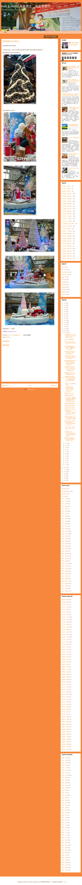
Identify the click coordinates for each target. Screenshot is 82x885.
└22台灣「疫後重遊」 (67, 236)
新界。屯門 (64, 812)
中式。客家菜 (65, 501)
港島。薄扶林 (65, 847)
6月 (66, 454)
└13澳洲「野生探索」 (67, 206)
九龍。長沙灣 (65, 802)
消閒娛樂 (8, 337)
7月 (66, 451)
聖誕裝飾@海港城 (69, 395)
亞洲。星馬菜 (65, 536)
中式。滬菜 (64, 516)
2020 (65, 316)
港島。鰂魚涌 (65, 867)
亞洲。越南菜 (65, 543)
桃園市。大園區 (66, 719)
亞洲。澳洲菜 (65, 541)
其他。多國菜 (65, 548)
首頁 (5, 32)
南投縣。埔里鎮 (66, 602)
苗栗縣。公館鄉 (66, 739)
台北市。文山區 (66, 639)
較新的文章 (5, 385)
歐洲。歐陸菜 (65, 566)
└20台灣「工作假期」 (67, 231)
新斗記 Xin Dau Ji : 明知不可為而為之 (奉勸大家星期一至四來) (70, 417)
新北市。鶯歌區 (66, 709)
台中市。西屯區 (66, 614)
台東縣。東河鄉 (66, 657)
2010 (65, 471)
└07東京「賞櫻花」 (67, 188)
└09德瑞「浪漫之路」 (67, 193)
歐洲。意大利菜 (66, 563)
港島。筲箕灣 (65, 845)
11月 (66, 443)
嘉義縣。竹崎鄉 (66, 667)
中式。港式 (64, 511)
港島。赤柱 (64, 855)
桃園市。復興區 (66, 721)
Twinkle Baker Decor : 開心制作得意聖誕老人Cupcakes (70, 357)
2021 (65, 313)
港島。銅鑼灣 (65, 862)
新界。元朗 (64, 805)
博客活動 (64, 279)
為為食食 (64, 289)
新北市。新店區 (66, 689)
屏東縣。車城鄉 (66, 681)
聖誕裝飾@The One (69, 393)
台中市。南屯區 (66, 607)
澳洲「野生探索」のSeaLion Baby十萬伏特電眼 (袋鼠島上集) (74, 81)
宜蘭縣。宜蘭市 (66, 674)
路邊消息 (64, 294)
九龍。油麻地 (65, 782)
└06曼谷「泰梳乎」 (67, 186)
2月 (66, 462)
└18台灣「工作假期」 (67, 221)
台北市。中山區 (66, 617)
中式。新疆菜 (65, 506)
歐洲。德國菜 (65, 561)
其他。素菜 (64, 551)
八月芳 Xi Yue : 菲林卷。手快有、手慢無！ (70, 428)
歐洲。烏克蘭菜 (66, 573)
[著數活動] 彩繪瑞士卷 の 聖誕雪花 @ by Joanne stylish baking (70, 94)
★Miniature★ (65, 274)
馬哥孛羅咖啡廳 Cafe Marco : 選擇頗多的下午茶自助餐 (70, 348)
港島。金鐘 (64, 860)
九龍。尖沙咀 (65, 775)
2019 (65, 318)
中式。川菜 (64, 503)
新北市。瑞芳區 (66, 704)
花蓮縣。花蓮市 (66, 731)
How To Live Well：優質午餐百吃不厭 (73, 154)
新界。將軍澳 (65, 810)
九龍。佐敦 (64, 765)
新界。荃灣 (64, 817)
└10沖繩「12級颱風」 (67, 198)
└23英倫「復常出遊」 (67, 241)
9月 (66, 447)
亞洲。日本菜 (65, 533)
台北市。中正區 (66, 619)
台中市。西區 (65, 612)
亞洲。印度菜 (65, 528)
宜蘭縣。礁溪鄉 (66, 677)
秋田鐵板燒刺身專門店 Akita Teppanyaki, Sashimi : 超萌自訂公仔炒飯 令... (70, 362)
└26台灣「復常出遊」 (67, 258)
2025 (65, 305)
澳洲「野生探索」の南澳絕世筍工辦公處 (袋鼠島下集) (73, 67)
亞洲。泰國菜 (65, 538)
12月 (66, 332)
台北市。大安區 (66, 637)
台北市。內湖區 (66, 624)
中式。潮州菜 (65, 518)
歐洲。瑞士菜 (65, 576)
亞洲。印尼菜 (65, 526)
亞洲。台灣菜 (65, 531)
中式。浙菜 (64, 508)
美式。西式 (64, 588)
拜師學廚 (64, 284)
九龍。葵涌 (64, 797)
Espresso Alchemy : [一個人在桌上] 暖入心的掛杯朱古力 (70, 352)
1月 (66, 464)
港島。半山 (64, 830)
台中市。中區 (65, 604)
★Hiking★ (64, 269)
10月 (66, 445)
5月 (66, 456)
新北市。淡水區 (66, 699)
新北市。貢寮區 (66, 706)
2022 (65, 311)
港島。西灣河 (65, 850)
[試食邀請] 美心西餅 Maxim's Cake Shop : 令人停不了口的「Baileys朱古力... (70, 368)
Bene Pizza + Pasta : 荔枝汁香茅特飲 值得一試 (70, 343)
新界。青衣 (64, 820)
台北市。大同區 (66, 634)
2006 (65, 480)
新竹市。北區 (65, 711)
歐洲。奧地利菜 (66, 558)
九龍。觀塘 (64, 800)
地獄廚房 (64, 282)
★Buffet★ (64, 488)
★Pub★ (64, 496)
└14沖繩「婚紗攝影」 (67, 211)
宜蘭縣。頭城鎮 (66, 679)
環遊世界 (64, 292)
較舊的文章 (54, 385)
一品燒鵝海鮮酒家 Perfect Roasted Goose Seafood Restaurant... (69, 389)
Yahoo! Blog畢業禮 (69, 339)
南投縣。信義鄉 (66, 599)
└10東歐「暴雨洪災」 (67, 196)
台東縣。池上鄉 (66, 659)
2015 (65, 326)
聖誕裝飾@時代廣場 (69, 405)
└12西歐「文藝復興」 (67, 203)
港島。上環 (64, 822)
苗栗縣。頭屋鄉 (66, 744)
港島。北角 (64, 827)
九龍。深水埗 (65, 785)
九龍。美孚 (64, 792)
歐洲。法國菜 (65, 571)
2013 (65, 331)
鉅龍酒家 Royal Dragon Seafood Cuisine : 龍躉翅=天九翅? (70, 336)
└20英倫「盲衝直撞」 (67, 233)
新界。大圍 (64, 807)
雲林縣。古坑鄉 (66, 746)
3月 (66, 460)
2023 (65, 309)
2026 (65, 303)
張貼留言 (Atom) (31, 389)
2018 (65, 320)
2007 (65, 478)
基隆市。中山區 (66, 669)
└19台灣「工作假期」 (67, 226)
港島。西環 (64, 852)
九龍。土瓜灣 (65, 767)
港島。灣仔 (64, 842)
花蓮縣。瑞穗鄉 (66, 729)
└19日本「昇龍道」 (67, 228)
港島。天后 (64, 835)
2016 (65, 324)
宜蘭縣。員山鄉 (66, 672)
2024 (65, 307)
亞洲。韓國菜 (65, 546)
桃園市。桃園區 (66, 724)
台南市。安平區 (66, 652)
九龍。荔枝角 (65, 795)
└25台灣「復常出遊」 (67, 253)
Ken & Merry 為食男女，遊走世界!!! (25, 6)
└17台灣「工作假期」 (67, 218)
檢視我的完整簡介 (73, 44)
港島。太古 (64, 837)
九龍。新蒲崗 (65, 777)
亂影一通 (64, 277)
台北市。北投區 (66, 627)
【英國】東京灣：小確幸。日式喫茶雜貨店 (73, 108)
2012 (65, 467)
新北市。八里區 (66, 684)
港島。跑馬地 (65, 857)
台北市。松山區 (66, 642)
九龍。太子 (64, 772)
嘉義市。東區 (65, 664)
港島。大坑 (64, 832)
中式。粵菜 (64, 521)
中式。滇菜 (64, 513)
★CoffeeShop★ (66, 491)
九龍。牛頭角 (65, 787)
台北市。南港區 (66, 629)
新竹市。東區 (65, 714)
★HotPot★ (64, 493)
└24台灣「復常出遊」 (67, 248)
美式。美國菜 (65, 586)
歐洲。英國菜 (65, 578)
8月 (66, 449)
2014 (65, 328)
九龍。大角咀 (65, 770)
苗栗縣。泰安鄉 (66, 741)
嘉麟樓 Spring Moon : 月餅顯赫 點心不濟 (70, 373)
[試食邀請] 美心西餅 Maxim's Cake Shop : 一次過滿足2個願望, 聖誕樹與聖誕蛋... (70, 379)
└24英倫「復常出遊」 (67, 251)
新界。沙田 (64, 815)
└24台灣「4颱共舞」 (67, 243)
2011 (65, 469)
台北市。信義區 (66, 622)
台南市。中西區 (66, 647)
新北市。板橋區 (66, 692)
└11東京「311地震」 (67, 201)
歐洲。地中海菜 (66, 556)
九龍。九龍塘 (65, 760)
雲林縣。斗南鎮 (66, 749)
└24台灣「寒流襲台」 (67, 246)
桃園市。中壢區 (66, 716)
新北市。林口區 (66, 694)
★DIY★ (64, 267)
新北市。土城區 (66, 686)
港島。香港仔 (65, 865)
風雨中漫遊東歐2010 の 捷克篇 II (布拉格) (73, 125)
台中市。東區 (65, 609)
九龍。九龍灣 (65, 762)
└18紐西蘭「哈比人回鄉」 (68, 223)
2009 (65, 473)
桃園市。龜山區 (66, 726)
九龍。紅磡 (64, 790)
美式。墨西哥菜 (66, 583)
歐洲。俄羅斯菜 (66, 553)
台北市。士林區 (66, 632)
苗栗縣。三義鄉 (66, 736)
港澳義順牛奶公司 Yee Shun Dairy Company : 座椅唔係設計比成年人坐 (70, 412)
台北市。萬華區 (66, 644)
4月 (66, 458)
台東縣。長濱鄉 (66, 662)
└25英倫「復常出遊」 (67, 256)
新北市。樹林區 (66, 696)
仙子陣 (10, 328)
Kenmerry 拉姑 (74, 42)
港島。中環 (64, 825)
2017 (65, 322)
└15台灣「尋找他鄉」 (67, 213)
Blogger (65, 881)
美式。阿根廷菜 (66, 591)
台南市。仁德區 (66, 649)
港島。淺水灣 (65, 840)
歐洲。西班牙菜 (66, 581)
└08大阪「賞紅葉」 (67, 191)
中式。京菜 (64, 498)
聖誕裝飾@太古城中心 (70, 408)
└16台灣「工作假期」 (67, 216)
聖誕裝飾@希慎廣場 (69, 403)
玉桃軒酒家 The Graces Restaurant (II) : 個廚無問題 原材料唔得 (70, 433)
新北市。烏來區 (66, 701)
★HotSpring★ (65, 272)
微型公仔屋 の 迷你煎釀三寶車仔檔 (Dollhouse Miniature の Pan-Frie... (70, 423)
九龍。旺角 (64, 780)
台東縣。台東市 (66, 654)
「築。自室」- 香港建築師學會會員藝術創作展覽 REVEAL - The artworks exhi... (70, 399)
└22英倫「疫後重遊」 (67, 238)
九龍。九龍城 (65, 757)
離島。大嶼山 (65, 870)
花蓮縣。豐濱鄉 (66, 734)
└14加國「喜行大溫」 (67, 208)
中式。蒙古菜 (65, 523)
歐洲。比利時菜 (66, 568)
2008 (65, 476)
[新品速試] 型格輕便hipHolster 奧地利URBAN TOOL (69, 439)
